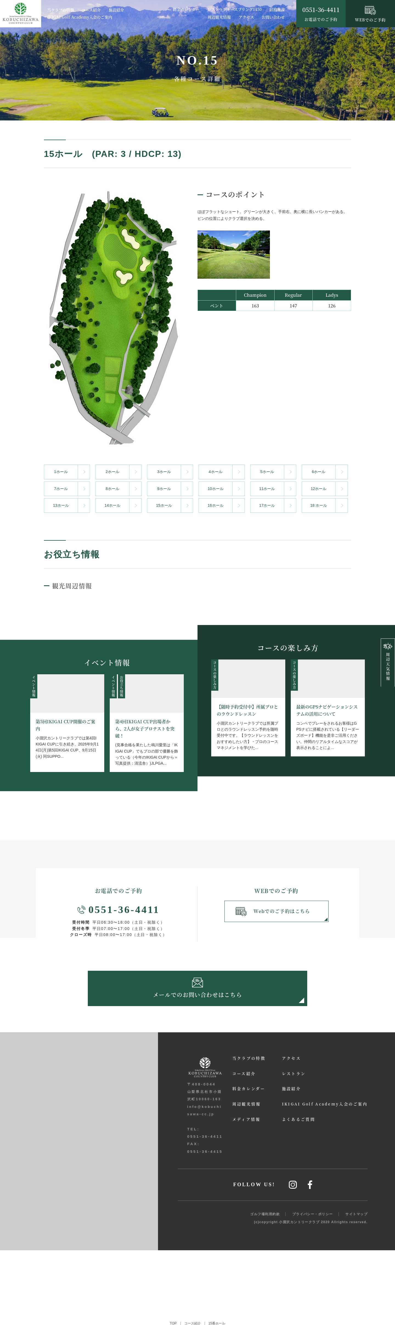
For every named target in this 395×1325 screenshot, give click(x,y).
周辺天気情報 (387, 662)
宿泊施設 (277, 9)
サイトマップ (356, 1289)
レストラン (281, 1080)
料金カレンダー (186, 9)
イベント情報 (33, 685)
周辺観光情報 (219, 17)
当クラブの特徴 (60, 10)
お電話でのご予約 (321, 13)
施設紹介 (116, 10)
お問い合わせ (273, 17)
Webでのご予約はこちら (274, 912)
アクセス (246, 17)
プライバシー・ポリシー (312, 1289)
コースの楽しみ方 (214, 674)
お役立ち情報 (121, 685)
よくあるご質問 (287, 1126)
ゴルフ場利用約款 (265, 1289)
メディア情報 (229, 1126)
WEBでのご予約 (370, 14)
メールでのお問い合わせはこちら (197, 991)
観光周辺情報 (74, 585)
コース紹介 (91, 10)
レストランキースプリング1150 (234, 9)
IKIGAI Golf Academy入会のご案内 (79, 17)
